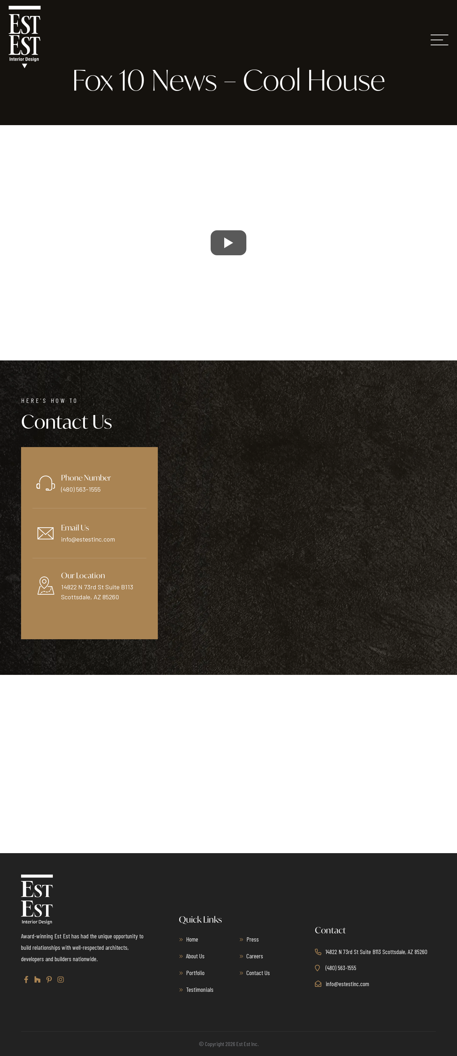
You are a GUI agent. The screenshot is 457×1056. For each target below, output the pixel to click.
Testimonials (200, 989)
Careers (254, 956)
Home (192, 939)
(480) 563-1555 (81, 489)
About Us (195, 956)
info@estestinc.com (88, 539)
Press (252, 939)
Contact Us (258, 972)
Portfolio (195, 972)
